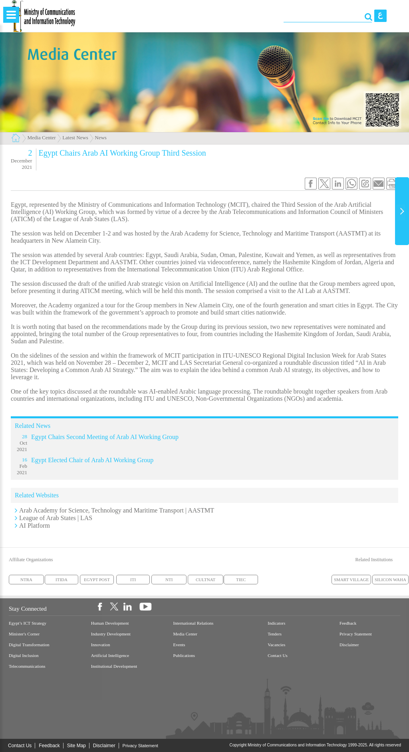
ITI (133, 579)
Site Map (76, 745)
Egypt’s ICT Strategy (27, 623)
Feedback (348, 623)
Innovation (100, 645)
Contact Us (277, 655)
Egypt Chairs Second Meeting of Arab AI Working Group (105, 436)
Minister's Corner (24, 634)
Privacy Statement (356, 634)
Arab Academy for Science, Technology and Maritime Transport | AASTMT (116, 510)
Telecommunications (27, 666)
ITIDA (62, 579)
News (101, 138)
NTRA (26, 579)
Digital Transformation (29, 645)
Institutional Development (114, 666)
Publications (184, 655)
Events (179, 645)
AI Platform (34, 525)
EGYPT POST (97, 579)
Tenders (275, 634)
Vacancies (276, 645)
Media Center (42, 138)
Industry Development (111, 634)
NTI (169, 579)
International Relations (193, 623)
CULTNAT (205, 579)
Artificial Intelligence (110, 655)
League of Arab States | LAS (55, 518)
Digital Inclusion (24, 655)
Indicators (276, 623)
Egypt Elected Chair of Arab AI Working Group (92, 460)
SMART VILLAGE (351, 579)
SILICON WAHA (390, 579)
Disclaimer (349, 645)
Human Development (110, 623)
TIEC (241, 579)
